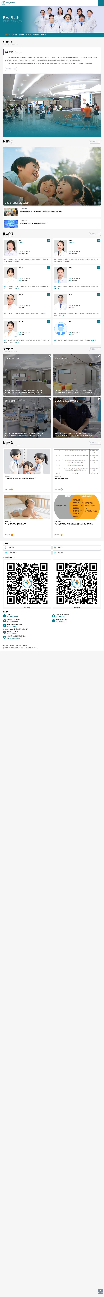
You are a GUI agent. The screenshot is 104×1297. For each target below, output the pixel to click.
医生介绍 (28, 35)
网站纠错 (25, 645)
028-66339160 (12, 633)
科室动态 (21, 35)
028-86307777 (61, 622)
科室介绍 (14, 35)
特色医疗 (36, 35)
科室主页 (7, 35)
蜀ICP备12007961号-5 (31, 648)
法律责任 (12, 645)
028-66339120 (61, 617)
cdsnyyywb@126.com (14, 638)
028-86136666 (12, 626)
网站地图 (5, 645)
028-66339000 (12, 617)
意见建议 (18, 645)
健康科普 (43, 35)
